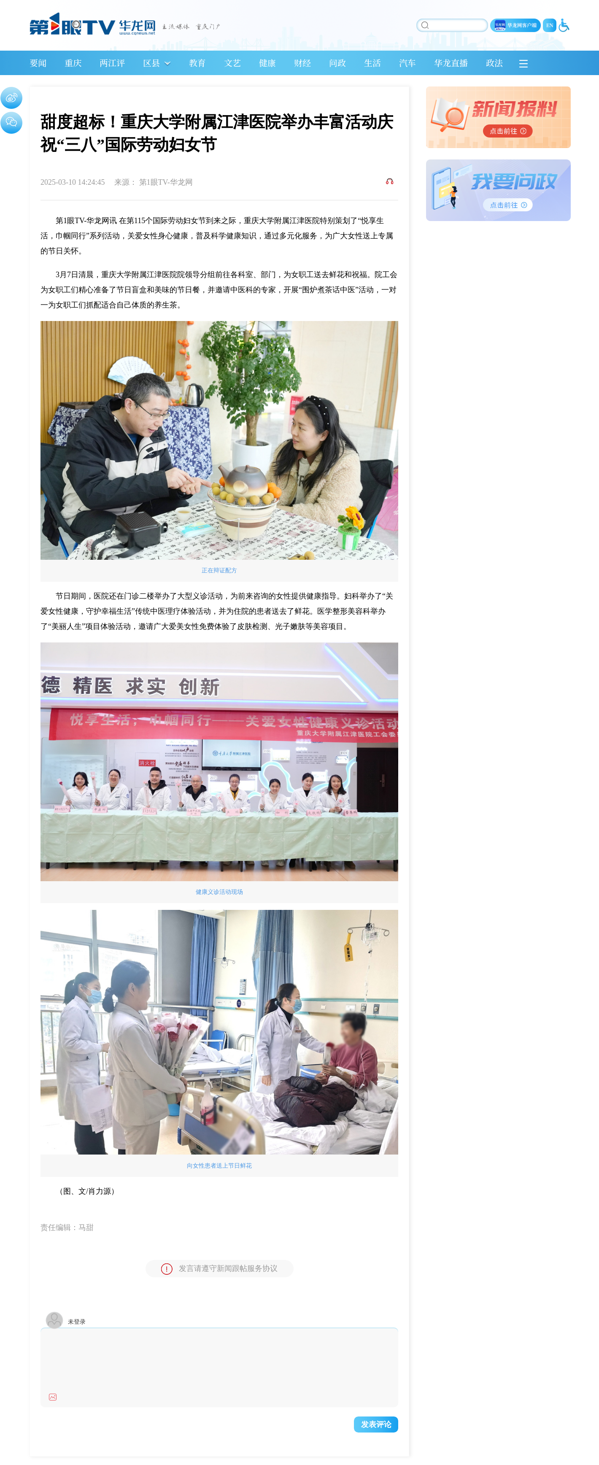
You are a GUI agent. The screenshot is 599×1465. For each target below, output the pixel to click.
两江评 (112, 63)
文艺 (232, 63)
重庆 (73, 63)
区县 (151, 63)
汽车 (407, 63)
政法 (494, 63)
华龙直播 (451, 63)
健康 (267, 63)
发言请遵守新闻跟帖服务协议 (219, 1269)
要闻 (38, 63)
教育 (197, 63)
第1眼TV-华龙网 (166, 182)
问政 (337, 63)
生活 (372, 63)
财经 (302, 63)
